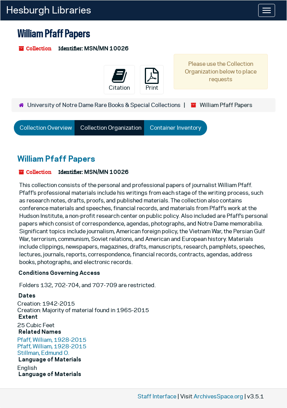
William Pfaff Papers (56, 158)
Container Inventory (175, 127)
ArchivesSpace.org (218, 396)
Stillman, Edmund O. (43, 352)
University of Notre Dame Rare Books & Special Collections (104, 105)
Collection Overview (46, 127)
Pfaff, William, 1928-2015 (51, 339)
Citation (119, 79)
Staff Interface (157, 396)
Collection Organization (110, 127)
